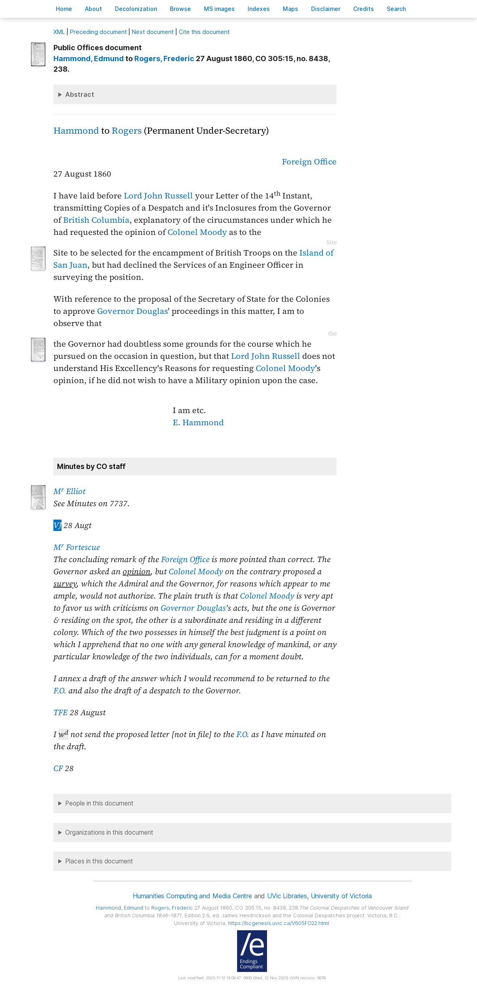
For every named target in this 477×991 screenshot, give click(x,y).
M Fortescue (76, 547)
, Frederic (164, 58)
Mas (290, 8)
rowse (180, 8)
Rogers (127, 130)
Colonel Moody (197, 232)
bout (93, 8)
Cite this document (204, 31)
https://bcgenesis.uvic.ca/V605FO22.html (278, 923)
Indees (259, 8)
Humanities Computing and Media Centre (192, 896)
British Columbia (96, 220)
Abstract (79, 94)
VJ (57, 525)
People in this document (99, 803)
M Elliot (69, 491)
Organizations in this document (109, 832)
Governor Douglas (132, 311)
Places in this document (99, 861)
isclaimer (325, 8)
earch (396, 8)
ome (64, 8)
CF (58, 768)
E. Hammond (198, 422)
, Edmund (88, 58)
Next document (153, 31)
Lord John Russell (158, 195)
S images (219, 8)
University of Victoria (341, 896)
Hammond (76, 130)
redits (363, 8)
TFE (60, 712)
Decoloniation (136, 8)
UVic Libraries (287, 896)
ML (59, 31)
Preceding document (98, 31)
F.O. (59, 690)
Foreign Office (309, 161)
